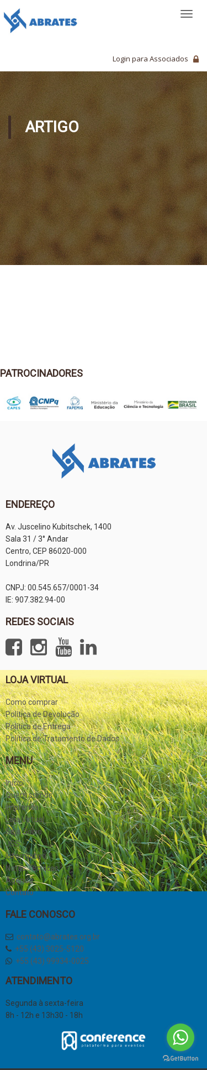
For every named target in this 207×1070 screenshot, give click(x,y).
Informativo (26, 855)
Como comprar (32, 702)
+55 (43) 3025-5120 (49, 948)
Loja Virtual (25, 819)
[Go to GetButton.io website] (180, 1058)
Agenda (19, 880)
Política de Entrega (38, 726)
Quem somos (29, 795)
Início (14, 782)
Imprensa (22, 807)
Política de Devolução (42, 714)
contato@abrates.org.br (58, 936)
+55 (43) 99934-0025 (52, 961)
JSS (13, 843)
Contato (20, 892)
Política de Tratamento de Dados (62, 738)
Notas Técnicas (32, 868)
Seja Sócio (24, 831)
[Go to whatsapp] (180, 1037)
